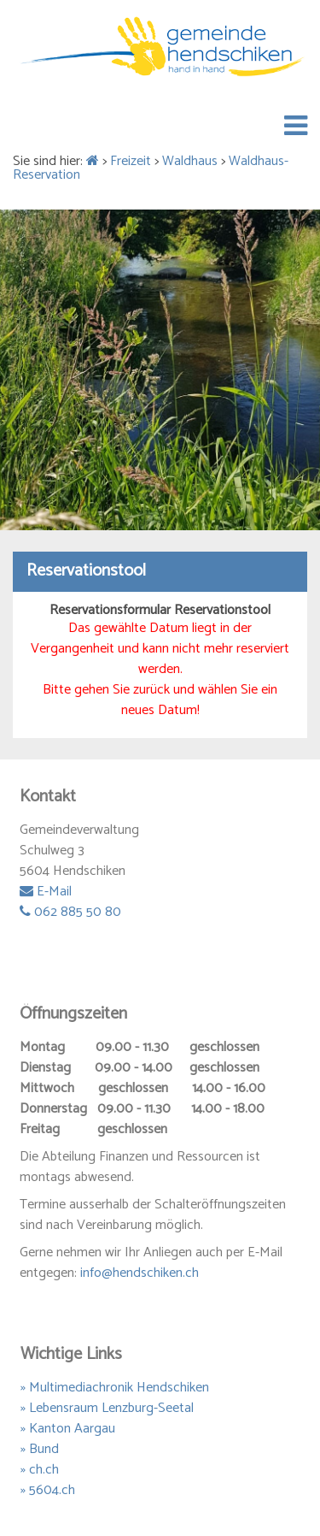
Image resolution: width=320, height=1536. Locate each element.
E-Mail (46, 891)
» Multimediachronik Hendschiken (114, 1387)
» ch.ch (39, 1469)
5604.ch (52, 1490)
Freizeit (130, 161)
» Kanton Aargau (67, 1428)
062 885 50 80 (70, 912)
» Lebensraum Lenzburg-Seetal (107, 1408)
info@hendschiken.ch (139, 1273)
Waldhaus (190, 161)
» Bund (39, 1449)
